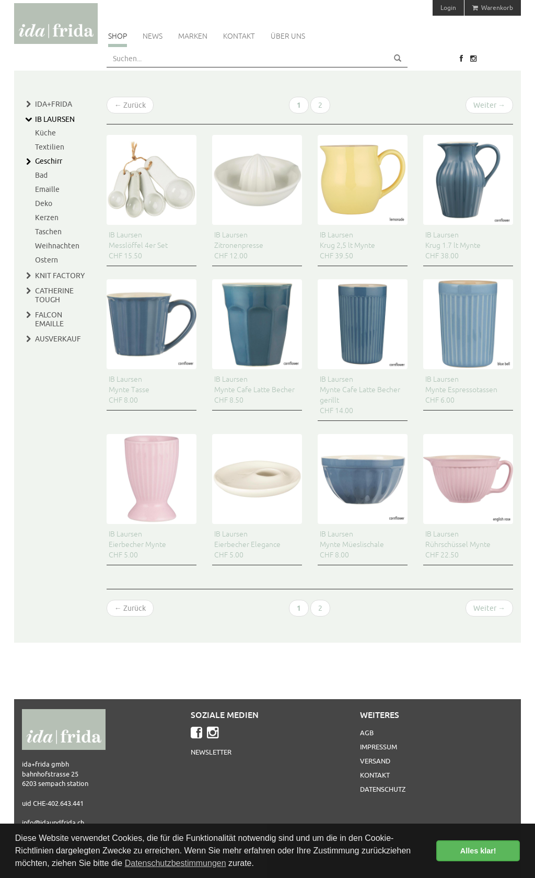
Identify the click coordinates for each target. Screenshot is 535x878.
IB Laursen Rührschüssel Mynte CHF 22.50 (458, 544)
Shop (117, 36)
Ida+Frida (53, 104)
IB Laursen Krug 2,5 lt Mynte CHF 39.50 (347, 245)
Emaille (47, 189)
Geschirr (48, 161)
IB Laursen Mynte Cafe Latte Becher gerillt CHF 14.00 (360, 395)
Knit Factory (60, 275)
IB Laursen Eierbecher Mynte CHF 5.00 (137, 544)
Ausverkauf (58, 339)
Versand (375, 761)
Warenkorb (492, 8)
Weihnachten (57, 246)
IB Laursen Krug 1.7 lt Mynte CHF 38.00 (453, 245)
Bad (41, 175)
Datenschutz (382, 789)
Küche (45, 133)
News (152, 36)
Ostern (46, 260)
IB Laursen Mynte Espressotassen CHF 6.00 (461, 389)
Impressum (378, 747)
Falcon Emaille (49, 319)
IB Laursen (55, 119)
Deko (43, 203)
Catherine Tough (54, 295)
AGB (367, 732)
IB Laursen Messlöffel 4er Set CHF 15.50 (138, 245)
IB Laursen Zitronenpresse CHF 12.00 (238, 245)
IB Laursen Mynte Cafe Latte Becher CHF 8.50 (254, 389)
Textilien (49, 147)
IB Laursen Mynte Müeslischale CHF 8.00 (352, 544)
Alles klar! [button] (478, 851)
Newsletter (211, 752)
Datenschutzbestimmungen (175, 863)
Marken (192, 36)
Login (448, 8)
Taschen (48, 231)
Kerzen (47, 217)
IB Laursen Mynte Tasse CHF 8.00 (129, 389)
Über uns (288, 36)
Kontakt (239, 36)
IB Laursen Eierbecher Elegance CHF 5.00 (247, 544)
